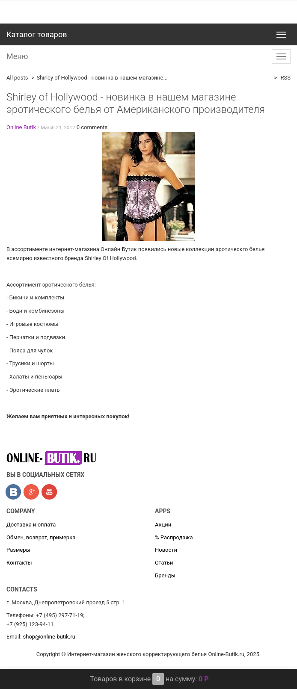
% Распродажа (174, 537)
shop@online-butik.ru (49, 636)
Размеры (18, 550)
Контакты (19, 562)
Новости (166, 550)
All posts (17, 77)
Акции (163, 524)
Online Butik (21, 127)
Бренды (165, 575)
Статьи (164, 562)
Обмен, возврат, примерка (40, 537)
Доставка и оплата (31, 524)
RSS (285, 77)
